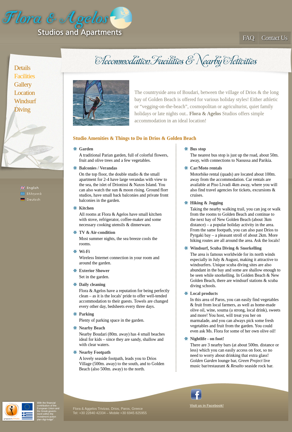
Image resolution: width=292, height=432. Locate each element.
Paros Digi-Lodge (30, 411)
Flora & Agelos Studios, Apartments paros (68, 21)
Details (22, 68)
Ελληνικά (38, 194)
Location (24, 93)
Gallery (22, 84)
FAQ (248, 38)
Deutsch (38, 199)
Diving (22, 109)
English (38, 188)
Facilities (24, 76)
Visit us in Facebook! (207, 405)
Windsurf (25, 101)
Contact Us (274, 38)
